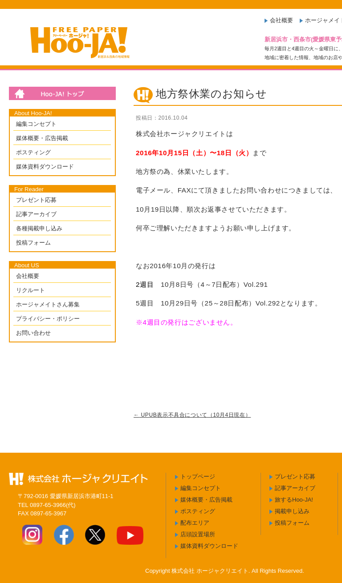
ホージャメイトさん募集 (48, 304)
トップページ (197, 476)
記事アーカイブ (36, 214)
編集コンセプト (36, 124)
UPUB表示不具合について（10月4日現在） (192, 415)
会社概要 (281, 20)
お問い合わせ (33, 333)
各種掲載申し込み (39, 228)
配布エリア (194, 522)
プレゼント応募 (36, 200)
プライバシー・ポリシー (48, 318)
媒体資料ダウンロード (45, 166)
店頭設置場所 (197, 534)
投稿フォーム (33, 242)
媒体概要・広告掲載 (42, 138)
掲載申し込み (292, 511)
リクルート (30, 290)
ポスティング (33, 152)
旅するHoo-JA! (294, 499)
